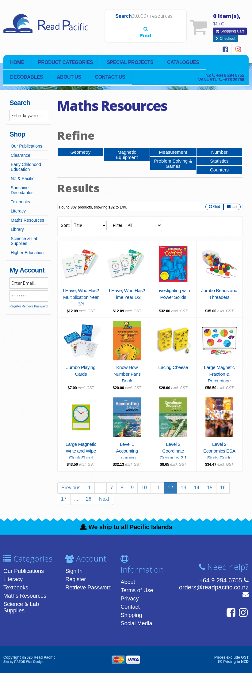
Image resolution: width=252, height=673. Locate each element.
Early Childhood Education (26, 166)
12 (170, 487)
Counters (219, 169)
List (232, 206)
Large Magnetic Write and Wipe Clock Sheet (81, 451)
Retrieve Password (35, 305)
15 (209, 487)
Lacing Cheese (173, 367)
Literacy (18, 209)
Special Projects (130, 61)
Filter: (118, 225)
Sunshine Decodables (22, 189)
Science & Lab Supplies (24, 240)
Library (17, 228)
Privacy (129, 598)
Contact (129, 606)
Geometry (80, 150)
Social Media (136, 623)
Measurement (173, 150)
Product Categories (65, 61)
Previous (70, 487)
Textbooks (20, 200)
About (127, 582)
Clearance (20, 154)
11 (157, 487)
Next (104, 498)
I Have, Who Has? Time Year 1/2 (127, 297)
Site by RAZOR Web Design (23, 661)
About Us (69, 75)
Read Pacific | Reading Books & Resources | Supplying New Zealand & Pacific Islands (49, 26)
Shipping (131, 615)
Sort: (65, 225)
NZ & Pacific (22, 177)
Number (219, 150)
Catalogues (183, 61)
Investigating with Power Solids (173, 297)
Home (17, 61)
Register (15, 305)
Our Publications (26, 144)
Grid (214, 206)
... (100, 487)
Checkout (225, 38)
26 (88, 498)
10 (144, 487)
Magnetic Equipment (127, 153)
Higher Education (27, 251)
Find (178, 27)
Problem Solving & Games (173, 162)
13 (183, 487)
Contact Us (110, 75)
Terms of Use (136, 590)
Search (114, 30)
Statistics (219, 160)
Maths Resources (27, 218)
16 (223, 487)
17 (64, 498)
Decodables (26, 75)
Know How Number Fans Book (127, 374)
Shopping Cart (230, 31)
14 (196, 487)
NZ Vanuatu (221, 76)
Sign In (73, 571)
